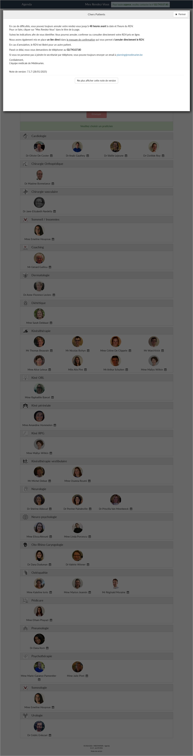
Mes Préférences (161, 41)
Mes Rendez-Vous (97, 4)
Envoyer (96, 113)
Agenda (27, 4)
